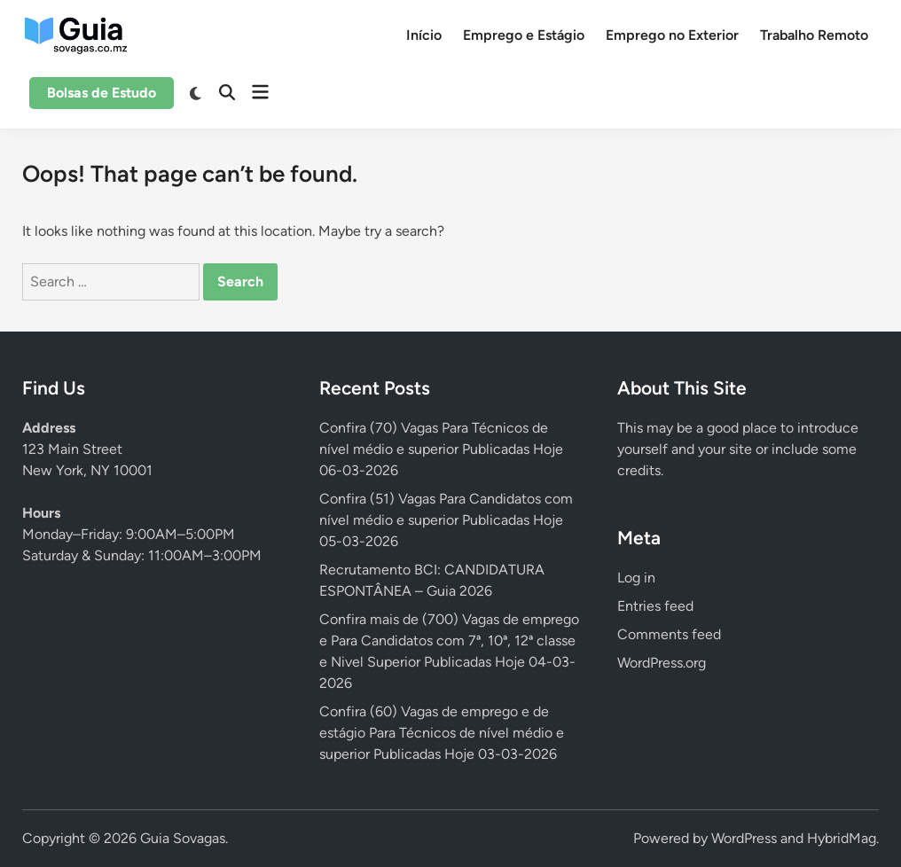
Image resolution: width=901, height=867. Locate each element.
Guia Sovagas (182, 838)
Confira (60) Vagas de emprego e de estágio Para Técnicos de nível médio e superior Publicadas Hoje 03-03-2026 (441, 732)
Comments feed (669, 634)
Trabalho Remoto (814, 35)
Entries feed (655, 606)
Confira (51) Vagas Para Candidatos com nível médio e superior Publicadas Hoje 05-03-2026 (446, 520)
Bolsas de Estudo (101, 92)
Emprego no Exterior (672, 35)
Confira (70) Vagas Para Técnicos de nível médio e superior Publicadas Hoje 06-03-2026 (441, 449)
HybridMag (841, 838)
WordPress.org (661, 662)
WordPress (744, 838)
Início (424, 35)
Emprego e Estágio (523, 35)
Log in (636, 577)
